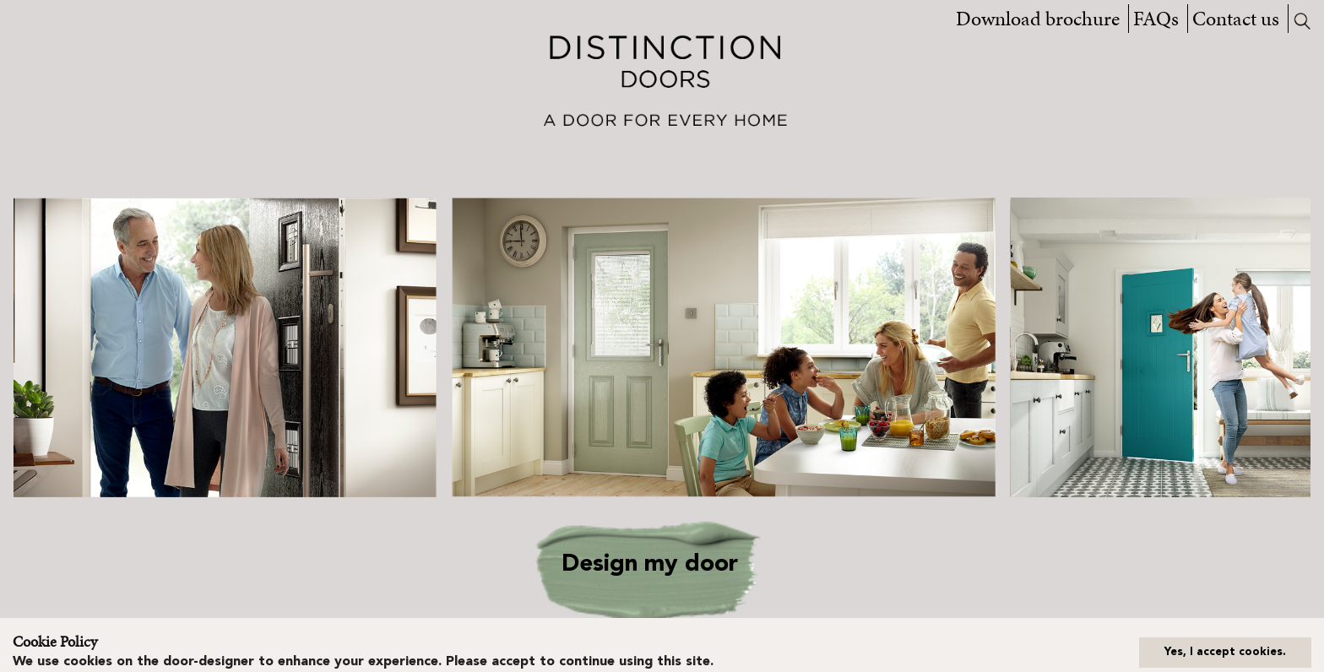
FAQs (1156, 18)
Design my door (650, 565)
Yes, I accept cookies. (1225, 652)
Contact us (1235, 18)
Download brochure (1038, 18)
